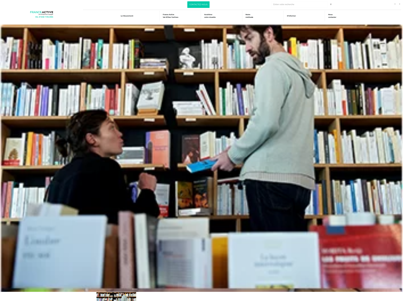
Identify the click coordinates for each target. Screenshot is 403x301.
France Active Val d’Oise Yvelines (170, 15)
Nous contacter (333, 15)
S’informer (292, 16)
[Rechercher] (331, 4)
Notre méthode (250, 15)
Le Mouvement (126, 16)
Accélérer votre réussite (210, 15)
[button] (198, 4)
